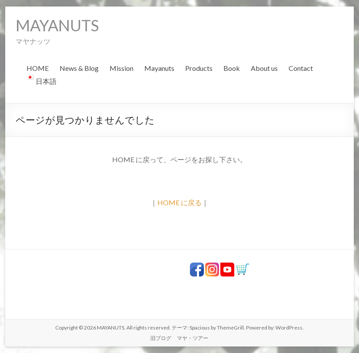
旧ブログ (160, 338)
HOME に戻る (179, 202)
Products (199, 68)
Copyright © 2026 (76, 327)
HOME (38, 68)
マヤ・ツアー (192, 338)
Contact (301, 68)
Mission (121, 68)
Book (231, 68)
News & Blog (79, 68)
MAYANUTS (57, 25)
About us (264, 68)
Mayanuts (159, 68)
